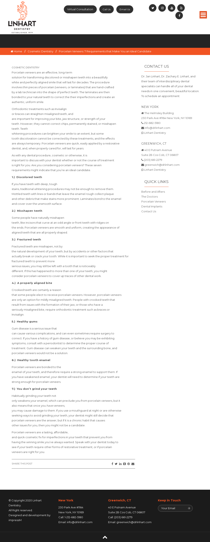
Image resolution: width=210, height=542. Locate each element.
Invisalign (61, 109)
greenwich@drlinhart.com (162, 164)
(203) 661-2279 (153, 159)
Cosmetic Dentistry (40, 51)
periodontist (54, 343)
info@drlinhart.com (157, 127)
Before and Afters (153, 191)
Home (16, 51)
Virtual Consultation (80, 9)
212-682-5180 (152, 123)
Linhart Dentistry (155, 132)
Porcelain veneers (24, 72)
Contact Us (148, 211)
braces (20, 113)
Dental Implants (151, 206)
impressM (15, 520)
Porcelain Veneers (153, 201)
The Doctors (149, 196)
